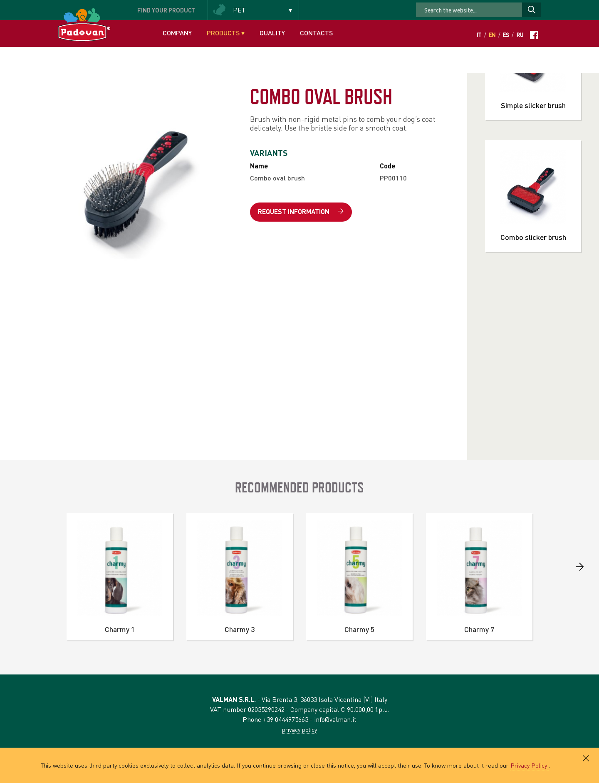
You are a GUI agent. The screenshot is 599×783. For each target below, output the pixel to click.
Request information (301, 212)
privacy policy (299, 729)
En (492, 35)
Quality (272, 32)
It (479, 35)
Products (226, 32)
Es (506, 35)
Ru (520, 35)
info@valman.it (335, 719)
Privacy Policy (529, 765)
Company (177, 32)
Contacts (316, 32)
